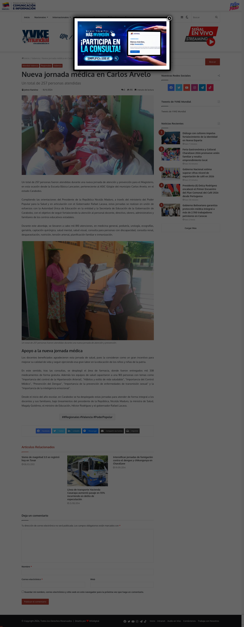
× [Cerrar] (169, 18)
